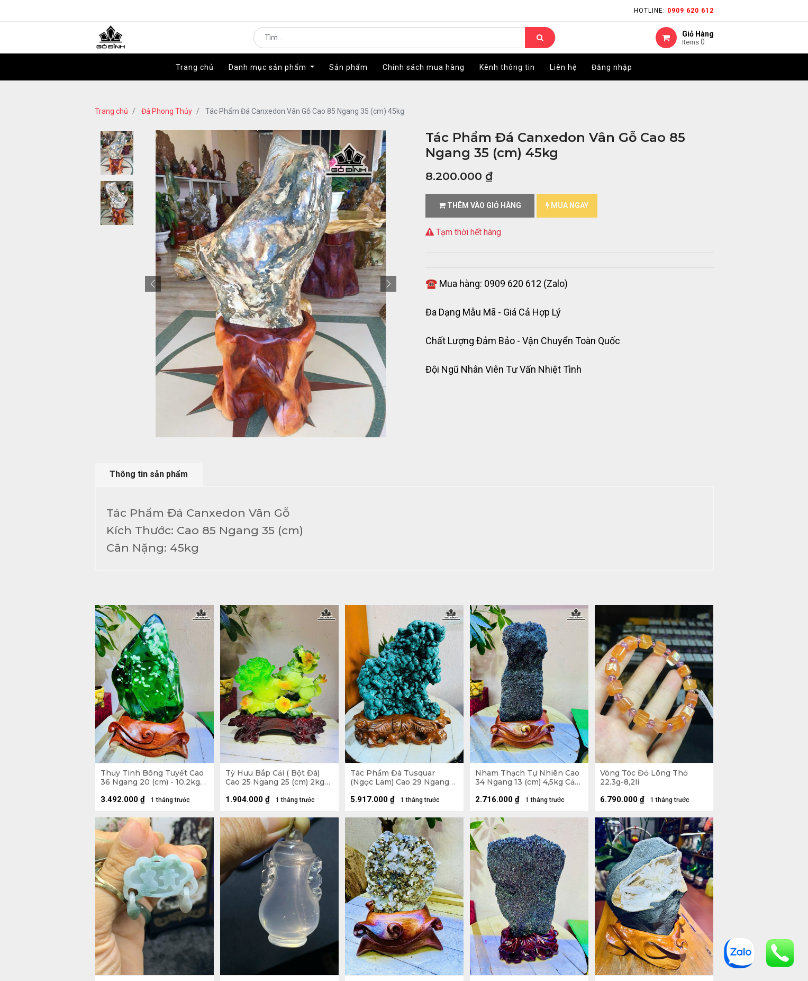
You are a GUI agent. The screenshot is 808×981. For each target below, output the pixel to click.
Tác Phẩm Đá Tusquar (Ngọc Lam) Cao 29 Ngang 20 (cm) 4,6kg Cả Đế (402, 780)
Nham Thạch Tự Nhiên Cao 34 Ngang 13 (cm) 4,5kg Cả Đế (522, 780)
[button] (153, 284)
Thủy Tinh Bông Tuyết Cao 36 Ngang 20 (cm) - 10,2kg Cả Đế (148, 780)
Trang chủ (111, 111)
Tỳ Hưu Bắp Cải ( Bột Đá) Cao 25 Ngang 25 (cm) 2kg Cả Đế (277, 780)
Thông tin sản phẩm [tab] (149, 474)
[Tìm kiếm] (540, 45)
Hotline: (674, 10)
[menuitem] (195, 83)
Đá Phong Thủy (166, 111)
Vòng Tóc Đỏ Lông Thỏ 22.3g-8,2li (647, 780)
